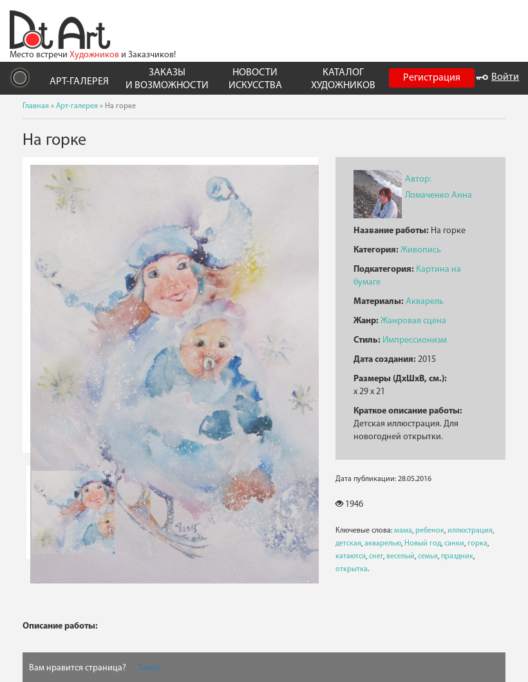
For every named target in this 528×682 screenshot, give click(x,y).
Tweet (149, 668)
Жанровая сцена (413, 321)
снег (376, 556)
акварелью (382, 543)
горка (477, 543)
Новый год (422, 543)
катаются (350, 556)
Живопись (421, 250)
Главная (36, 106)
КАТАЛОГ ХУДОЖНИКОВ (343, 79)
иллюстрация (470, 531)
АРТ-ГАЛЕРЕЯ (79, 82)
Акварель (425, 302)
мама (403, 531)
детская (348, 543)
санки (454, 543)
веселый (400, 556)
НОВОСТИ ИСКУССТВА (255, 79)
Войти (497, 77)
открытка (351, 569)
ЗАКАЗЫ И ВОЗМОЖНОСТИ (167, 79)
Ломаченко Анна (438, 195)
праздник (457, 556)
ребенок (429, 531)
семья (428, 556)
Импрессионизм (414, 340)
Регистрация (431, 78)
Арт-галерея (77, 106)
